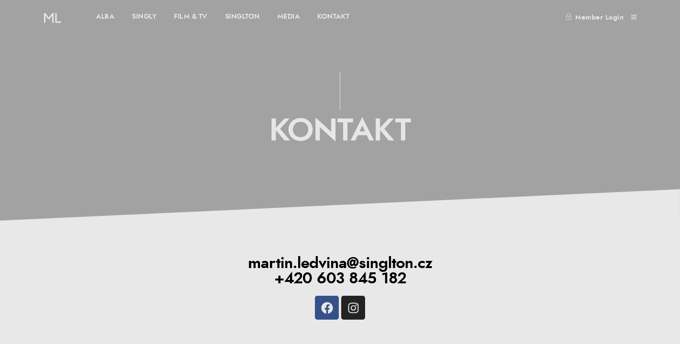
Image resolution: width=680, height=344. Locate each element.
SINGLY (144, 16)
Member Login (594, 17)
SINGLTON (242, 16)
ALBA (105, 16)
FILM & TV (190, 16)
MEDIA (289, 16)
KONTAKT (333, 16)
